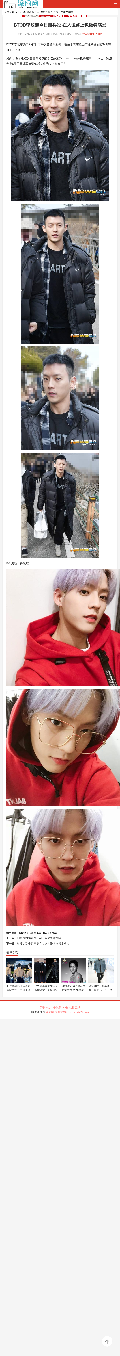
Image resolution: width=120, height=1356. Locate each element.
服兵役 (45, 933)
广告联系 (56, 1007)
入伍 (28, 933)
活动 (77, 1007)
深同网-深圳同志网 (57, 1012)
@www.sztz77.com (92, 33)
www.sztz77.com (79, 1012)
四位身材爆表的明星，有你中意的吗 (39, 938)
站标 (71, 1007)
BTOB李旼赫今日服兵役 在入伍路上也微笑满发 (46, 11)
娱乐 (14, 11)
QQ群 (65, 1007)
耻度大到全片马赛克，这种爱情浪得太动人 (43, 943)
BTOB (22, 933)
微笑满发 (36, 933)
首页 (6, 11)
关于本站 (45, 1007)
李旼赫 (53, 933)
